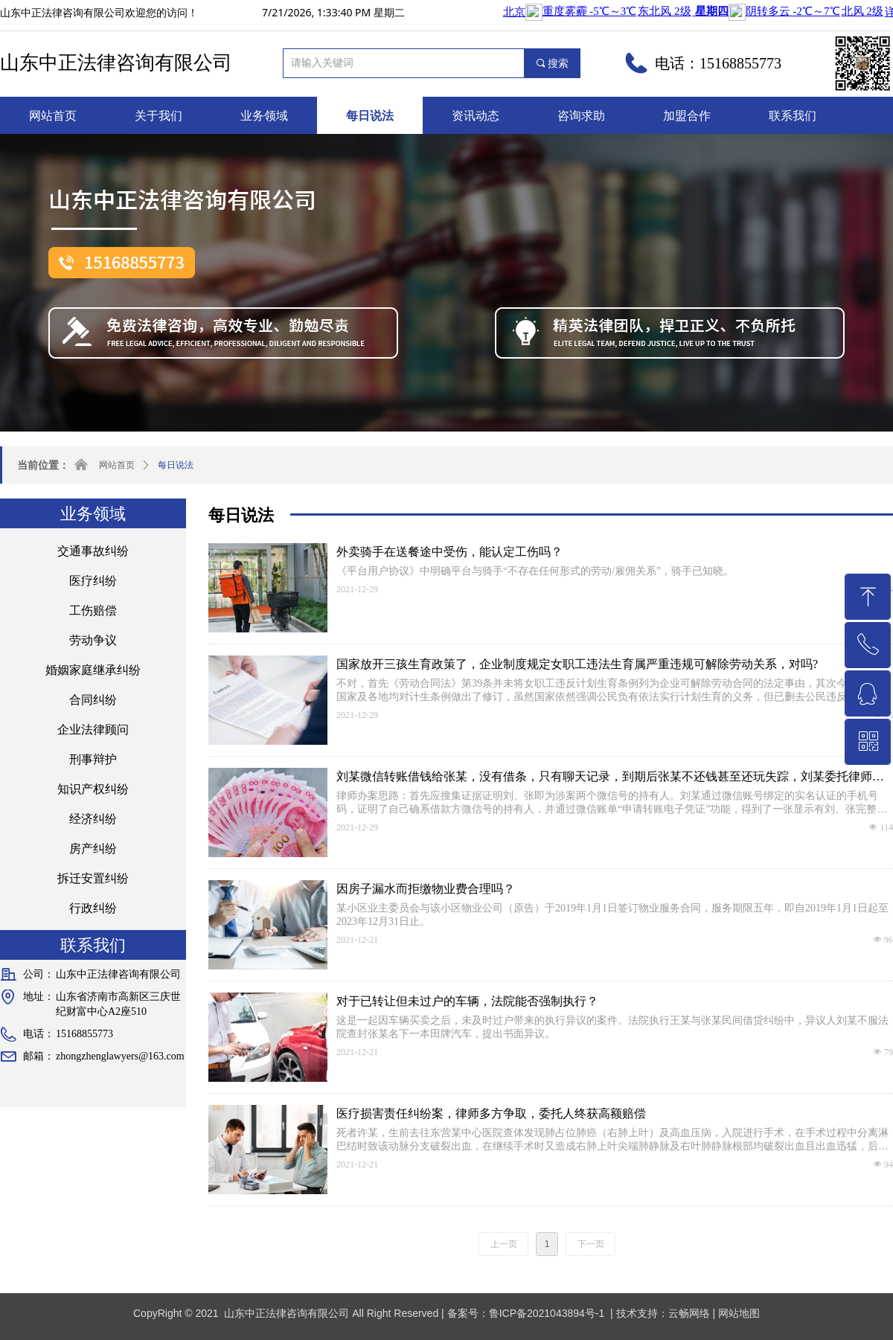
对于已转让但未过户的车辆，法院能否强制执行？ (467, 1001)
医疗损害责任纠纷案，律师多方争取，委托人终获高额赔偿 (491, 1113)
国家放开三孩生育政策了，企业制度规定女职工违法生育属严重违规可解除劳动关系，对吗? (577, 664)
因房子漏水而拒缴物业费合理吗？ (425, 888)
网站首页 (117, 465)
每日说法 (175, 465)
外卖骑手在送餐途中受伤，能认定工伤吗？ (449, 551)
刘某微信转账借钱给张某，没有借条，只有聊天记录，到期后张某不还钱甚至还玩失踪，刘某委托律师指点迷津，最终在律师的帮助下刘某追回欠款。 (610, 778)
